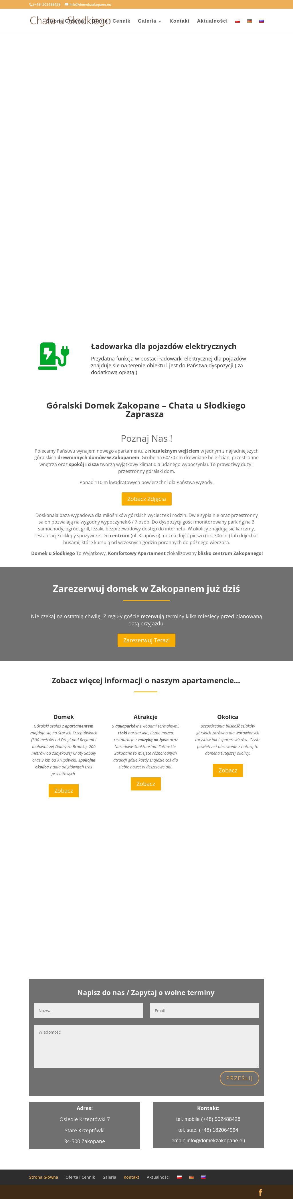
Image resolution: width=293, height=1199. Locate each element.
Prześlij (239, 1078)
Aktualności (212, 21)
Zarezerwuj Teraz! (146, 640)
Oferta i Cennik (111, 21)
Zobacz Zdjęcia (146, 499)
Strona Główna (65, 21)
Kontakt (179, 21)
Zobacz (63, 790)
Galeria (147, 21)
